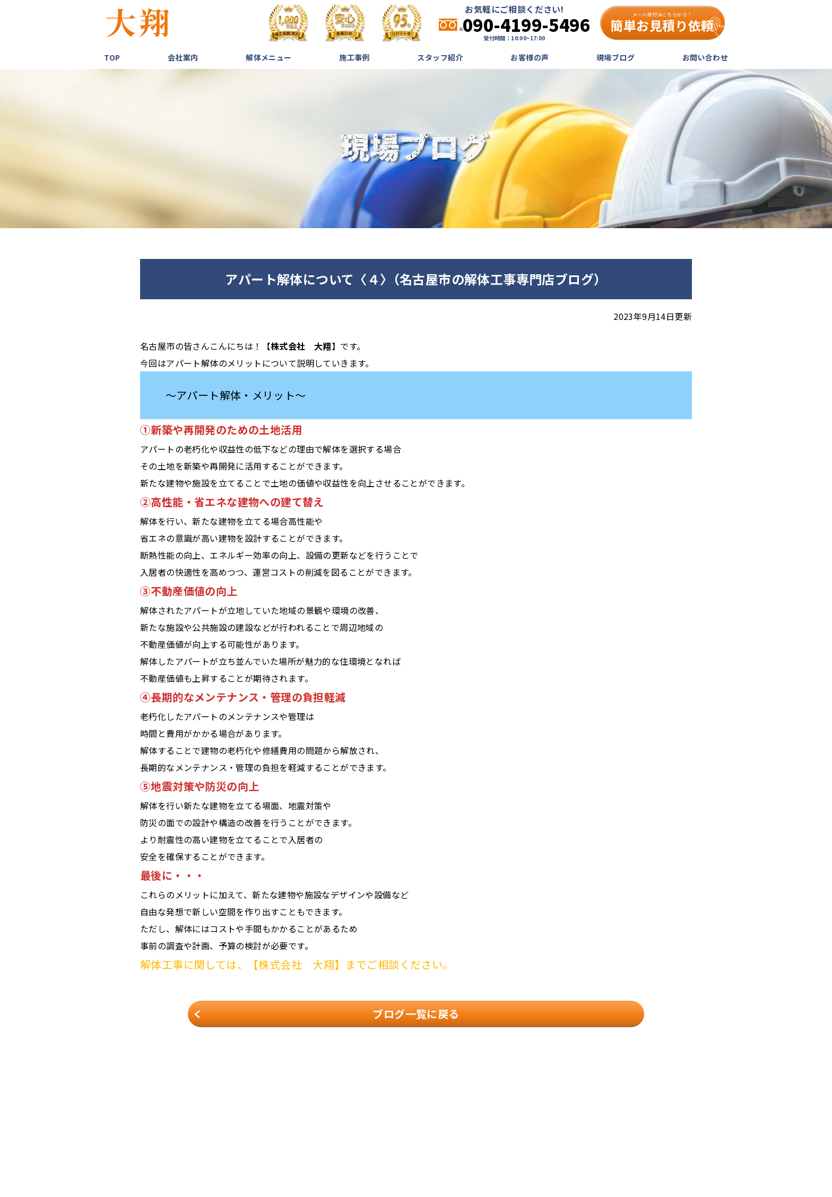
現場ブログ (615, 57)
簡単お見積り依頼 (662, 22)
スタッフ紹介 (440, 57)
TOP (112, 57)
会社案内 (183, 57)
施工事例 (354, 57)
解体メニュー (268, 57)
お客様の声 (529, 57)
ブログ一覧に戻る (415, 1013)
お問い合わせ (705, 57)
